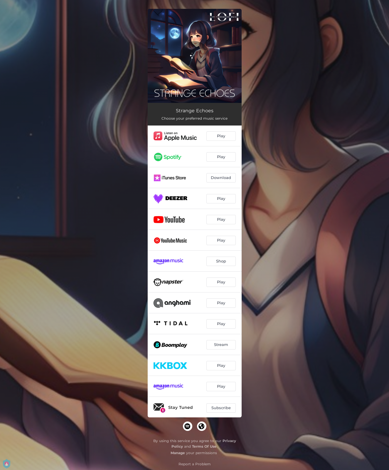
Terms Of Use (204, 446)
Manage (178, 453)
